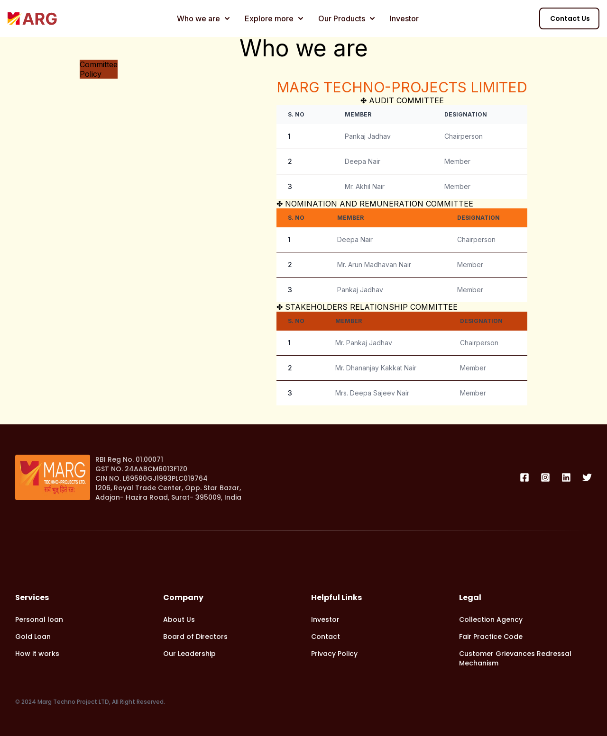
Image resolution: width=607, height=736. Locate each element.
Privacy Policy (334, 653)
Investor (404, 18)
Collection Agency (491, 619)
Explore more (274, 18)
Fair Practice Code (491, 636)
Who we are (203, 18)
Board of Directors (195, 636)
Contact (325, 636)
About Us (179, 619)
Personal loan (39, 619)
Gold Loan (33, 636)
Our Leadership (189, 653)
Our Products (346, 18)
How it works (37, 653)
